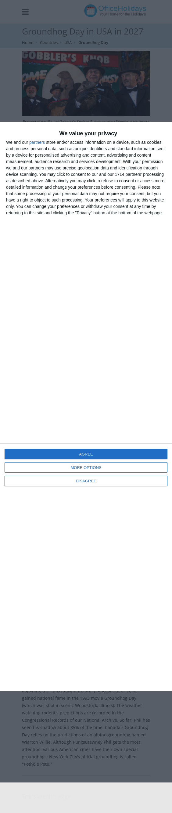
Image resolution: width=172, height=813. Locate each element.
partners (37, 142)
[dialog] (86, 406)
